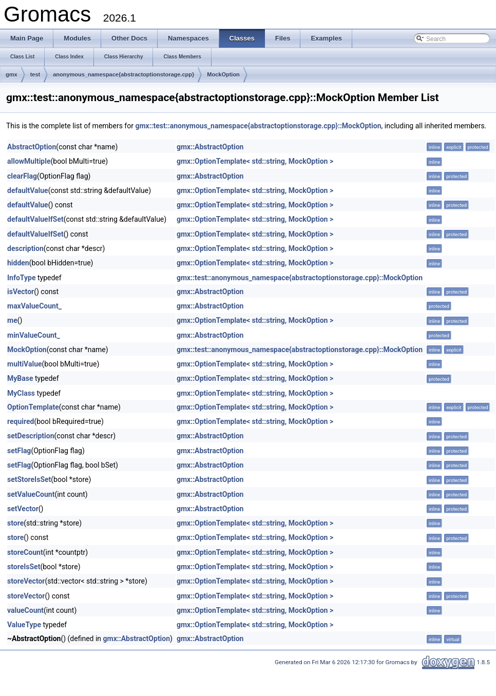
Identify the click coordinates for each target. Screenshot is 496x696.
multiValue (24, 364)
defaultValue (27, 190)
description (25, 248)
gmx (11, 74)
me (12, 320)
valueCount (25, 610)
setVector (23, 509)
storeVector (26, 581)
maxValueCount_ (34, 306)
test (35, 74)
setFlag (19, 451)
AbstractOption (31, 147)
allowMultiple (28, 161)
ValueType (24, 625)
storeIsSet (23, 567)
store (15, 523)
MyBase (20, 378)
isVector (20, 291)
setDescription (30, 436)
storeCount (25, 552)
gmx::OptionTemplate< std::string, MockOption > (255, 161)
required (20, 421)
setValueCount (30, 494)
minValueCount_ (33, 335)
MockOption (223, 74)
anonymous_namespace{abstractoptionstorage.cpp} (123, 74)
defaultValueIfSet (35, 219)
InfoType (21, 278)
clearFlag (22, 176)
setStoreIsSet (29, 479)
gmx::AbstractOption (210, 147)
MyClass (21, 393)
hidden (18, 263)
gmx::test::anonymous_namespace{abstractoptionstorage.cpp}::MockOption (258, 126)
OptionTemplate (33, 407)
